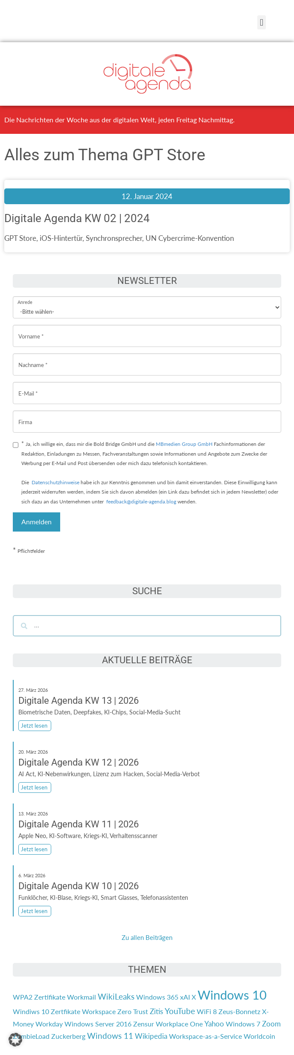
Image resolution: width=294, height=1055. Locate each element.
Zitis (156, 1011)
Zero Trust (132, 1011)
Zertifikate (49, 997)
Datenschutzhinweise (55, 482)
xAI (185, 997)
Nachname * (33, 358)
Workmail (81, 997)
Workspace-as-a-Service (205, 1036)
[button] (261, 22)
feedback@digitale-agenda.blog (140, 501)
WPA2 (22, 997)
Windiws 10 (31, 1011)
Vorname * (31, 329)
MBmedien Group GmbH (184, 444)
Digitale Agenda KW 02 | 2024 (77, 218)
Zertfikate (65, 1011)
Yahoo (214, 1023)
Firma (25, 415)
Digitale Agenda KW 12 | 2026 (78, 762)
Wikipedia (151, 1036)
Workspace (99, 1011)
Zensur (143, 1024)
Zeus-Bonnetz (239, 1011)
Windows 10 (232, 994)
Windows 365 (157, 997)
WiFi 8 (207, 1011)
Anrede (24, 296)
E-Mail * (28, 387)
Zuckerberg (68, 1036)
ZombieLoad (31, 1036)
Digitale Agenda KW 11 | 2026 (78, 824)
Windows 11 (110, 1036)
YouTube (180, 1011)
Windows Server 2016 (97, 1024)
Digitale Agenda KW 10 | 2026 (78, 886)
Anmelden (36, 521)
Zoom (271, 1023)
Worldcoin (259, 1036)
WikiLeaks (116, 996)
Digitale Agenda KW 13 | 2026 (78, 700)
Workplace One (179, 1024)
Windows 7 (243, 1024)
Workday (49, 1024)
